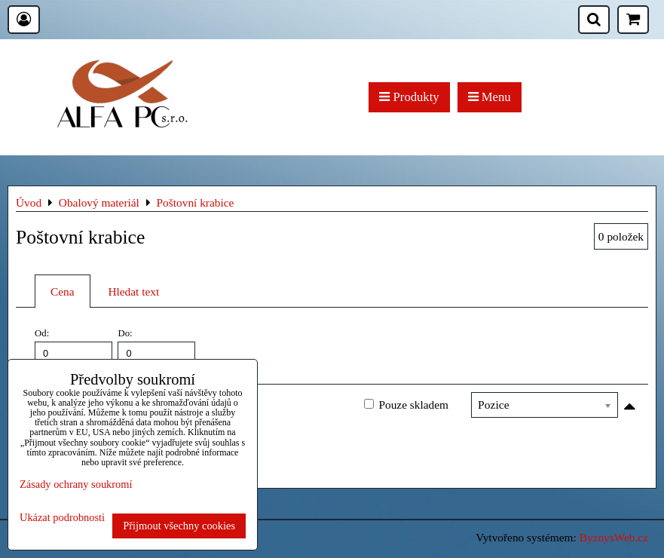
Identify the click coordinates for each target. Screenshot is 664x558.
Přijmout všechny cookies (179, 526)
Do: (156, 346)
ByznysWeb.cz (614, 537)
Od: (73, 346)
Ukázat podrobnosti (62, 517)
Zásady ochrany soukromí (76, 484)
